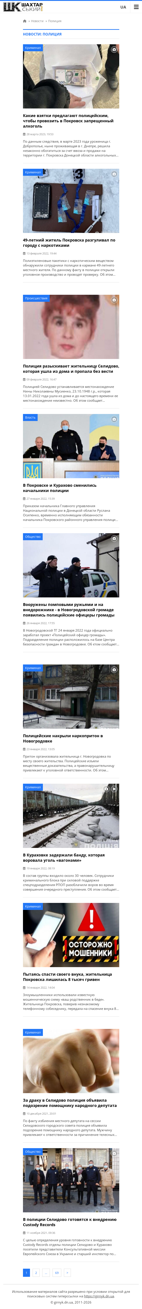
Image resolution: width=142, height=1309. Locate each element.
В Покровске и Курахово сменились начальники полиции (59, 488)
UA (123, 7)
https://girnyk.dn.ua (99, 1296)
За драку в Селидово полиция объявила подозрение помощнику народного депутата (70, 1103)
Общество (32, 537)
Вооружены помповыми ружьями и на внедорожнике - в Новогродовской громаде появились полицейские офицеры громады (68, 610)
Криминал (33, 48)
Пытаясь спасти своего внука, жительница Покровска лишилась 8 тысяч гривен (67, 977)
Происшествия (36, 298)
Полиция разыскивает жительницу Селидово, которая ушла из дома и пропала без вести (71, 368)
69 (57, 1273)
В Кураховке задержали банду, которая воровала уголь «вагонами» (64, 857)
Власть (30, 417)
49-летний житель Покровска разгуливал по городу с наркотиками (69, 242)
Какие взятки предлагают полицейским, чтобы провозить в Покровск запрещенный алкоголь (68, 121)
